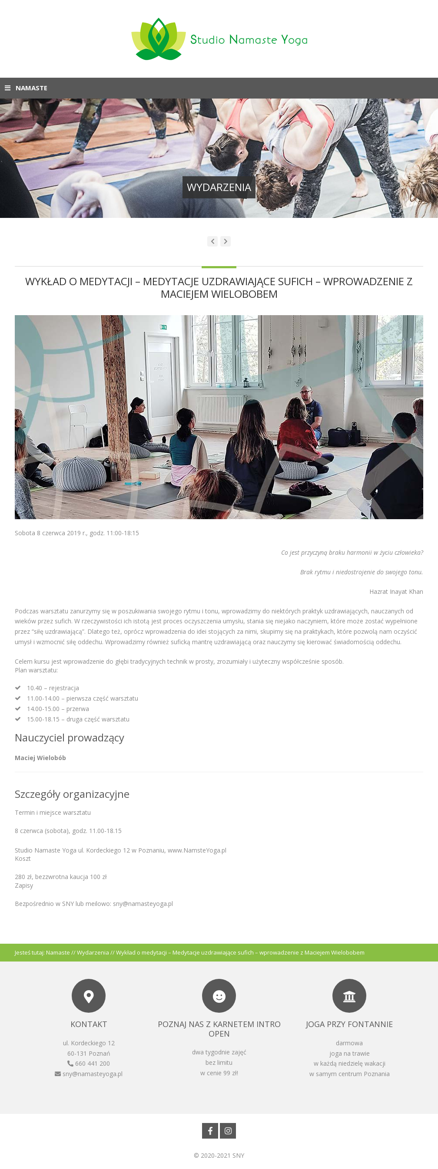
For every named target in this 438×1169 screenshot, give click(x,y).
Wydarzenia (93, 952)
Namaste (58, 952)
